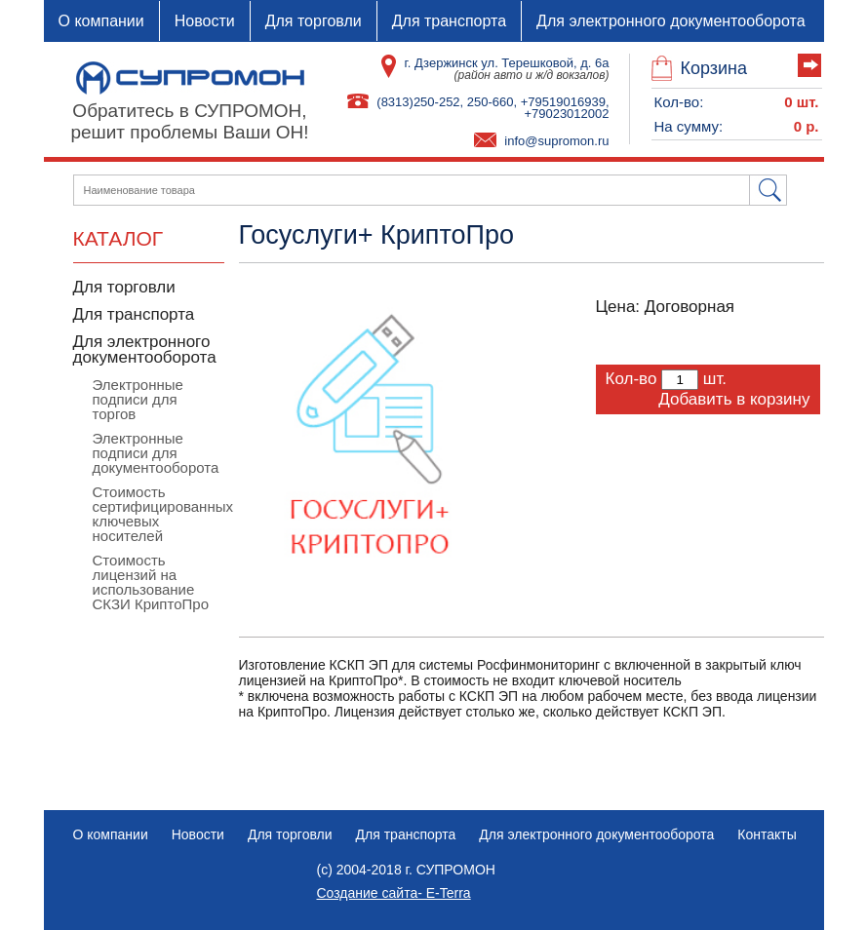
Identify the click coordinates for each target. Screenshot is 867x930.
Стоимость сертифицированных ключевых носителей (163, 514)
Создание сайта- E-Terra (394, 893)
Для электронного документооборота (671, 21)
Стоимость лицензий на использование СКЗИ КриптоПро (151, 582)
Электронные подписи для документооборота (156, 453)
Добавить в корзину (733, 399)
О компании (101, 21)
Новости (205, 21)
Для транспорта (449, 21)
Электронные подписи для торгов (138, 399)
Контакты (766, 834)
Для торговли (313, 21)
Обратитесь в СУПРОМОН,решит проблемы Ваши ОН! (189, 121)
